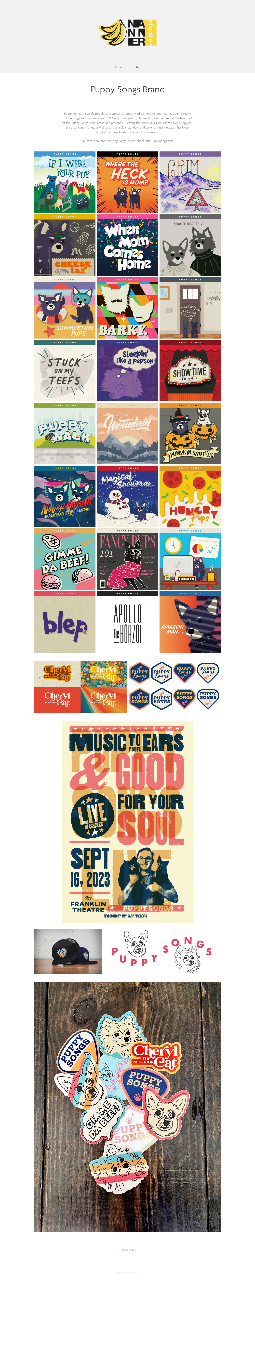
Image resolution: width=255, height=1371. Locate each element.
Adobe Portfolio (132, 1272)
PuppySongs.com (162, 141)
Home (118, 67)
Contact (136, 67)
